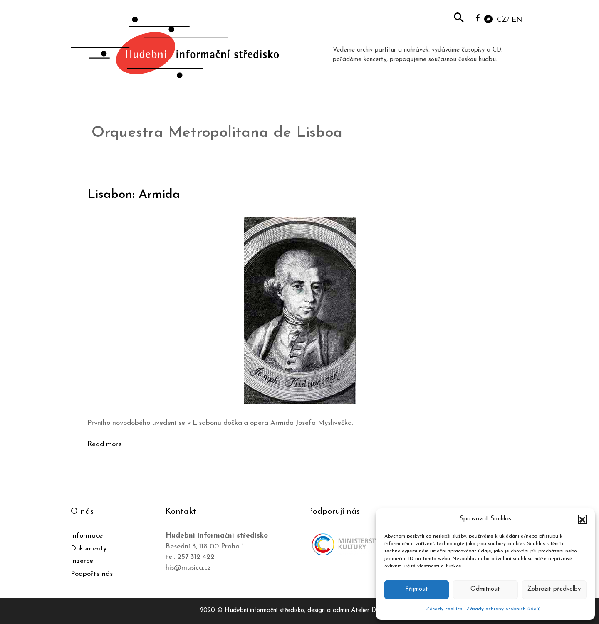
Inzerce (82, 561)
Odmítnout (485, 589)
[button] (582, 519)
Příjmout (416, 589)
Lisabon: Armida (133, 194)
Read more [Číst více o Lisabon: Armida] (104, 444)
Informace (87, 535)
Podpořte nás (92, 573)
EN (517, 19)
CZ (502, 19)
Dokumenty (88, 548)
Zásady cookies (444, 609)
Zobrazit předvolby (554, 589)
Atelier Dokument (375, 610)
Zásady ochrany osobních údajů (503, 609)
